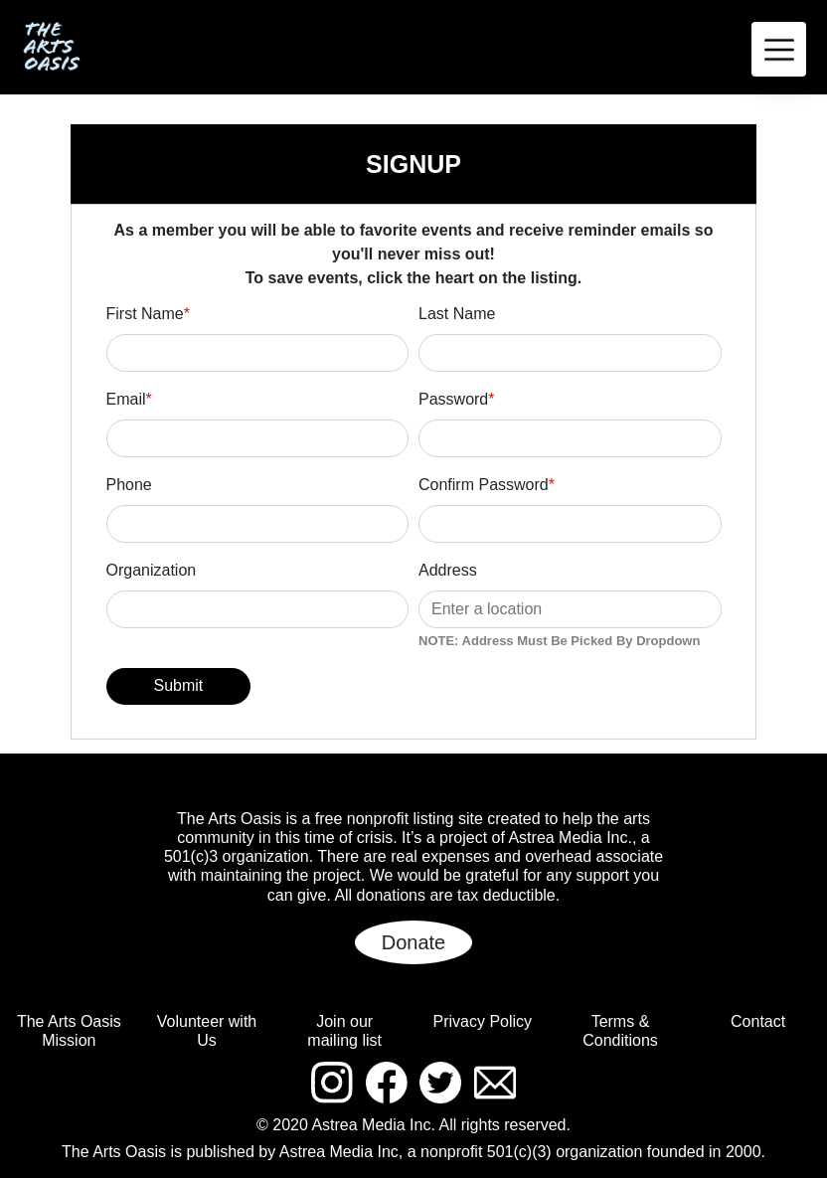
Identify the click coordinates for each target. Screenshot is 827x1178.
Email (129, 399)
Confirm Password (486, 484)
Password (456, 399)
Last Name (456, 313)
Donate (414, 942)
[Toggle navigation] (778, 49)
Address (447, 570)
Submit (179, 685)
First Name (148, 313)
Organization (151, 570)
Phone (129, 484)
